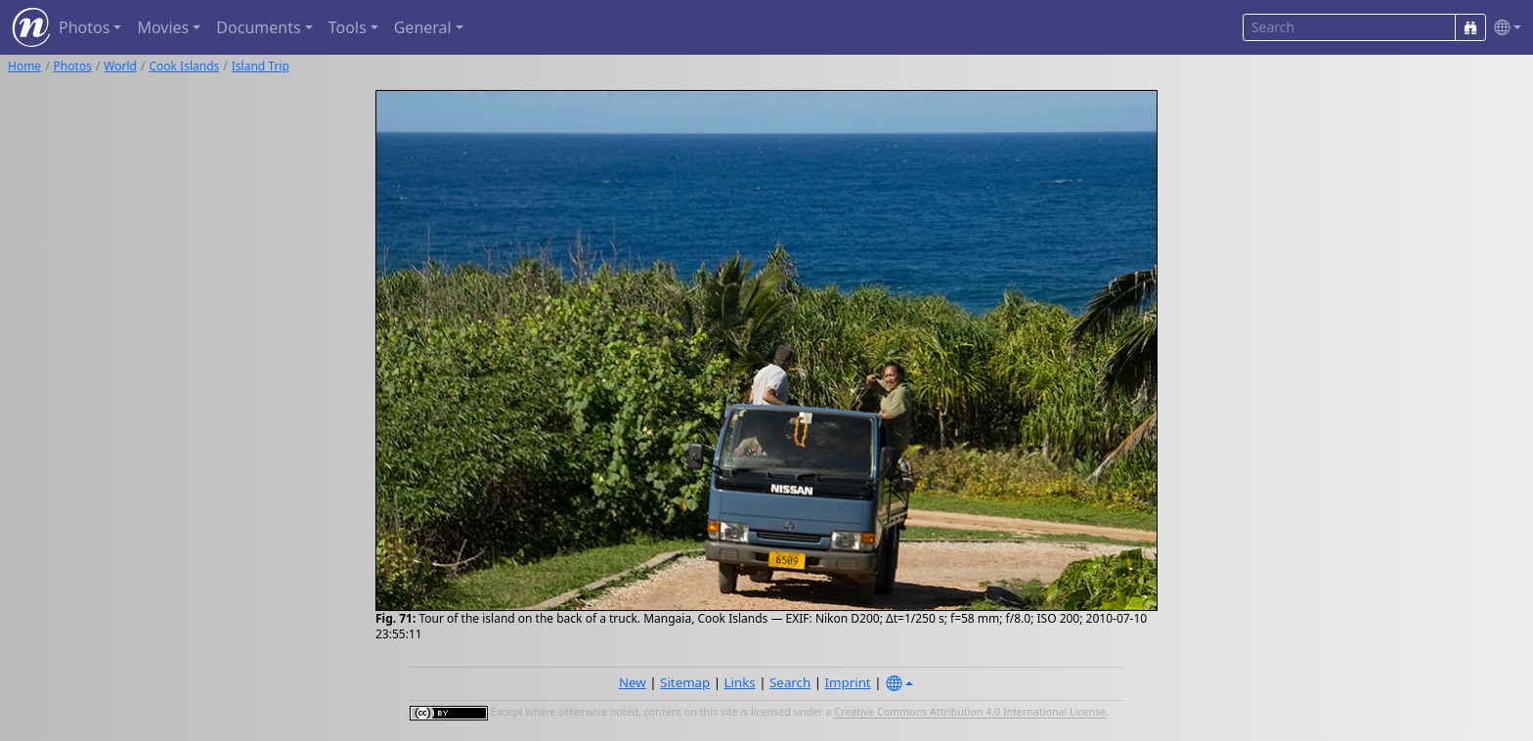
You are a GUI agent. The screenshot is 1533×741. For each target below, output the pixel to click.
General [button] (423, 27)
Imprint (848, 682)
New (632, 682)
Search (789, 682)
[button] (1503, 28)
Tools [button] (347, 27)
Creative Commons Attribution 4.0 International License (970, 712)
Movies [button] (163, 27)
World (120, 66)
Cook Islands (184, 66)
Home (24, 66)
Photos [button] (84, 27)
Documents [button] (258, 27)
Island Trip (260, 66)
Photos (73, 66)
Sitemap (685, 682)
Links (740, 682)
